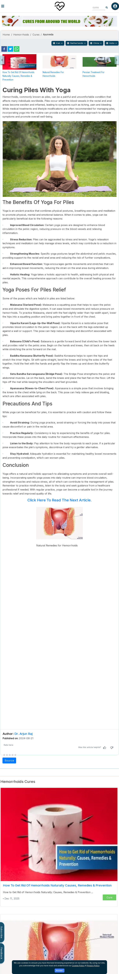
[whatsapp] (16, 49)
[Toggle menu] (20, 6)
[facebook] (4, 49)
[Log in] (115, 6)
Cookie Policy (78, 965)
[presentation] (2, 60)
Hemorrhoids (21, 34)
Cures (36, 34)
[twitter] (10, 49)
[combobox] (96, 7)
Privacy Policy (93, 965)
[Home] (59, 6)
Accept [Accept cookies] (59, 970)
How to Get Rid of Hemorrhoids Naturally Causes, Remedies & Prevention (18, 76)
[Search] (106, 7)
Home (6, 34)
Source (9, 760)
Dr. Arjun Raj (23, 734)
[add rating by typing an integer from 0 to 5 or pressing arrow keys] (10, 755)
